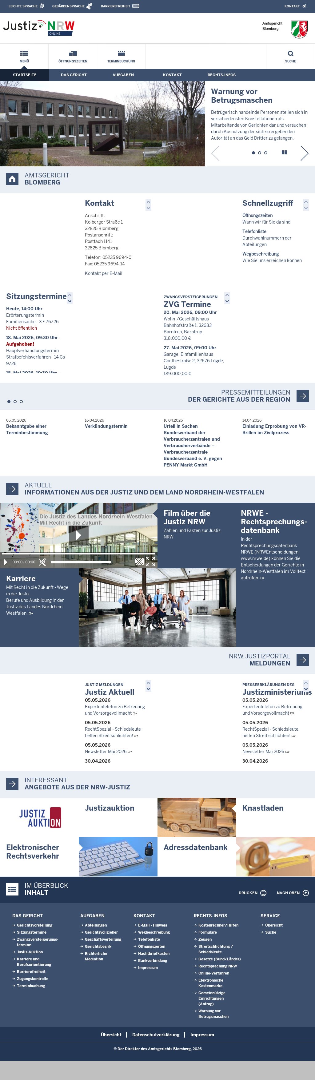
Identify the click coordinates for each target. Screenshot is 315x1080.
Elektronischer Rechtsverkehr (32, 871)
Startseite (25, 75)
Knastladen (263, 827)
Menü (24, 61)
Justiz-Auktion (30, 971)
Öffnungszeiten (72, 61)
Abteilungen (96, 944)
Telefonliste (149, 958)
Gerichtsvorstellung (34, 944)
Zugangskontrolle (32, 997)
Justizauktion (109, 827)
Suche (290, 61)
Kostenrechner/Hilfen (218, 944)
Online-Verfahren (213, 992)
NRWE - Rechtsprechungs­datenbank (274, 600)
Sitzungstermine (36, 296)
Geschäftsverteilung (103, 958)
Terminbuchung (121, 61)
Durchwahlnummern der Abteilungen (267, 238)
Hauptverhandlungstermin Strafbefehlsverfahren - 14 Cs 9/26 (35, 357)
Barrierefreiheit (115, 6)
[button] (253, 152)
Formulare (207, 951)
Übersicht (274, 944)
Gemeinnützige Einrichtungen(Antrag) (211, 1018)
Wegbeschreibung (154, 951)
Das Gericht (74, 75)
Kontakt (292, 6)
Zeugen (205, 958)
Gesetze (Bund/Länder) (219, 978)
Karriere (21, 578)
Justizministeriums (277, 708)
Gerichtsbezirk (98, 965)
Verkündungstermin (106, 426)
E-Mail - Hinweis (152, 944)
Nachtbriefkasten (153, 972)
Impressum (148, 986)
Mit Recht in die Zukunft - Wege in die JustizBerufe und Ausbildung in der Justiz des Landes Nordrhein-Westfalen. (37, 600)
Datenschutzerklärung (156, 1054)
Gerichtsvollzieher (101, 951)
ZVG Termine (190, 302)
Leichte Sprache (23, 6)
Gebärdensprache (68, 6)
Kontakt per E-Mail (103, 273)
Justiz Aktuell (109, 708)
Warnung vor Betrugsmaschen (242, 96)
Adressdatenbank (196, 866)
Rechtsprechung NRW (217, 985)
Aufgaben (123, 75)
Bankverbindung (152, 979)
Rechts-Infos (222, 75)
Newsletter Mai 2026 (106, 770)
